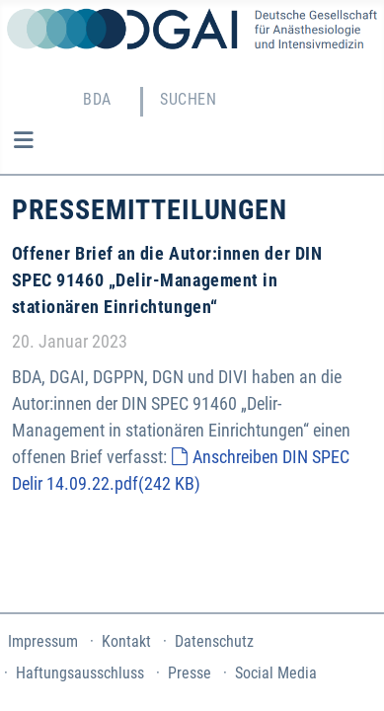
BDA (97, 99)
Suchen (188, 99)
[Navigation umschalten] (23, 140)
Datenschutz (214, 641)
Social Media (276, 673)
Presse (189, 673)
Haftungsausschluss (80, 673)
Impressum (43, 641)
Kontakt (126, 641)
